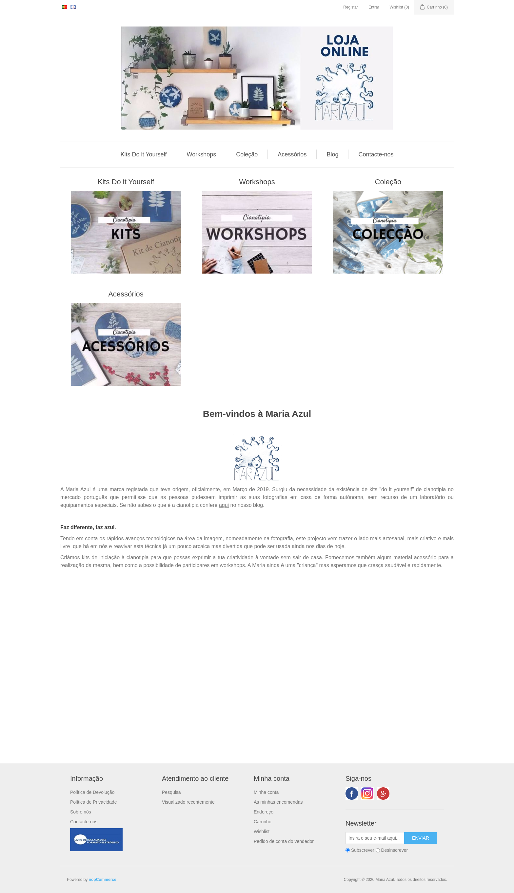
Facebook (352, 793)
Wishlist (261, 831)
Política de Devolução (92, 792)
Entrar (373, 7)
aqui (224, 505)
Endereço (263, 811)
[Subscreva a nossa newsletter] (375, 838)
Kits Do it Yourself (144, 154)
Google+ (383, 793)
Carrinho (262, 821)
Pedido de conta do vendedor (284, 841)
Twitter (367, 793)
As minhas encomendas (278, 802)
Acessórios (292, 154)
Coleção (247, 154)
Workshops (201, 154)
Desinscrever (394, 850)
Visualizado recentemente (188, 802)
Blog (332, 154)
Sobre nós (80, 811)
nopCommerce (102, 879)
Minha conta (266, 792)
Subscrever (362, 850)
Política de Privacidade (93, 802)
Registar (350, 7)
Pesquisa (171, 792)
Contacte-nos (375, 154)
